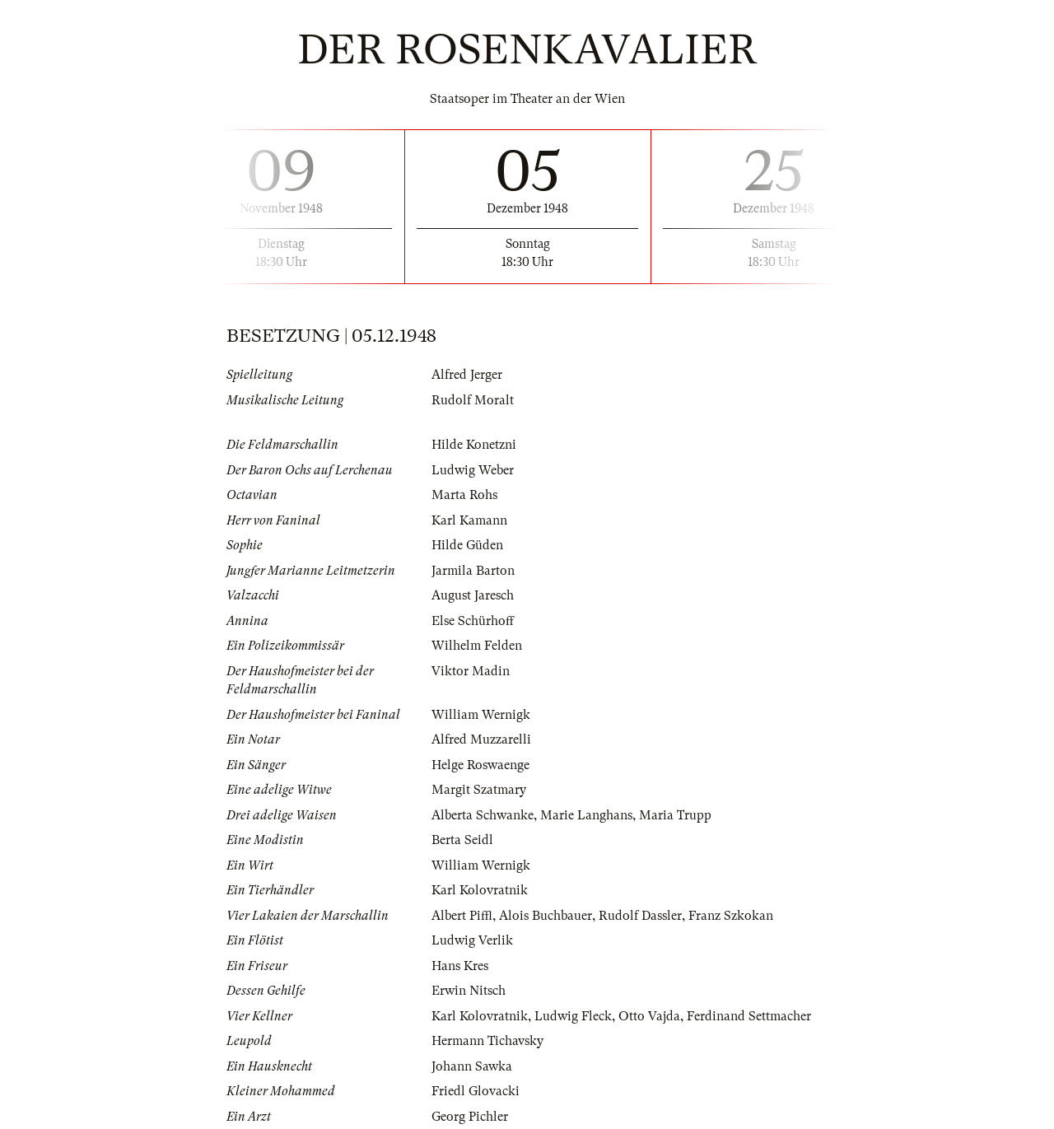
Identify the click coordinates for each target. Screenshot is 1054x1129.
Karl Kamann (469, 520)
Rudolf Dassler (640, 915)
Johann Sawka (471, 1066)
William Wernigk (480, 714)
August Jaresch (472, 595)
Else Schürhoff (472, 620)
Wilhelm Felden (476, 645)
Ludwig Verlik (472, 940)
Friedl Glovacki (475, 1091)
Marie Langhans (586, 815)
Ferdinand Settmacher (749, 1016)
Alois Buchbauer (545, 915)
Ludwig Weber (472, 470)
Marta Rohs (464, 495)
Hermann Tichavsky (487, 1040)
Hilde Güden (467, 545)
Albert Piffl (461, 915)
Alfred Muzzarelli (481, 739)
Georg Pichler (469, 1116)
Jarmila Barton (473, 570)
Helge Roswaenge (480, 765)
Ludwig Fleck (573, 1016)
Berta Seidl (462, 840)
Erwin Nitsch (468, 990)
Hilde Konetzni (473, 444)
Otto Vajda (649, 1016)
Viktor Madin (470, 671)
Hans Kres (459, 966)
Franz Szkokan (730, 915)
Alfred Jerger (466, 374)
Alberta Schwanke (482, 815)
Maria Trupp (675, 815)
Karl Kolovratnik (479, 890)
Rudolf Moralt (472, 400)
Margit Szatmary (478, 789)
